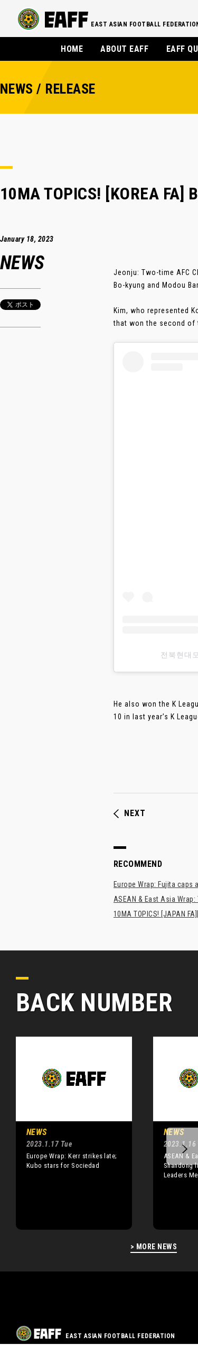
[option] (66, 1133)
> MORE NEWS (153, 1247)
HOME (72, 49)
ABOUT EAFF (124, 49)
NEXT (130, 813)
